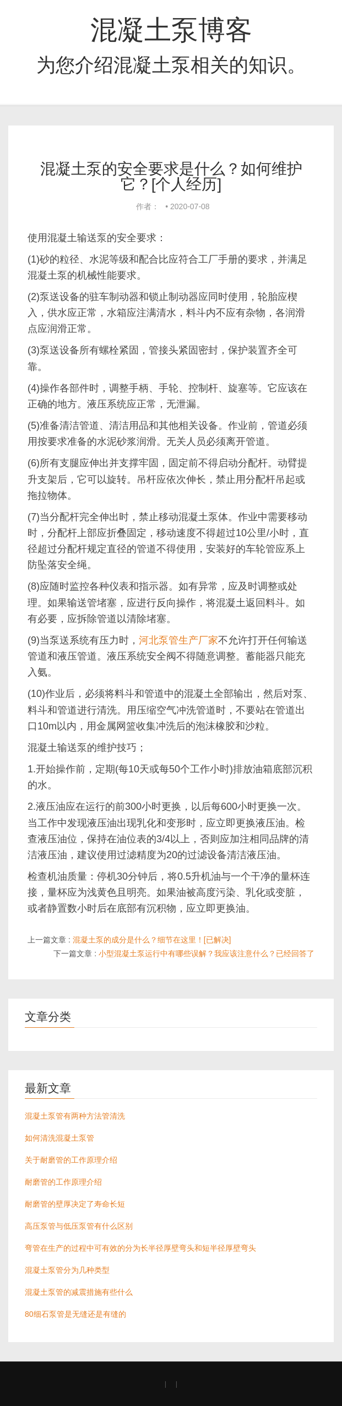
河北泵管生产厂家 (178, 640)
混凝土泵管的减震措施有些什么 (79, 1292)
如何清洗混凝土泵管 (59, 1137)
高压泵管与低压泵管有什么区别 (79, 1226)
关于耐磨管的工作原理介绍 (71, 1160)
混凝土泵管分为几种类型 (67, 1270)
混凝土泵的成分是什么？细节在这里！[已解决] (152, 939)
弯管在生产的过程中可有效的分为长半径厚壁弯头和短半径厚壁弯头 (140, 1248)
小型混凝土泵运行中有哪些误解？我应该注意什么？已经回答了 (206, 953)
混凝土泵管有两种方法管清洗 (75, 1115)
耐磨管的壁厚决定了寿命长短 (75, 1204)
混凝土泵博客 (171, 30)
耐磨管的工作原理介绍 (63, 1182)
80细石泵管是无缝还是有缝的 (75, 1314)
